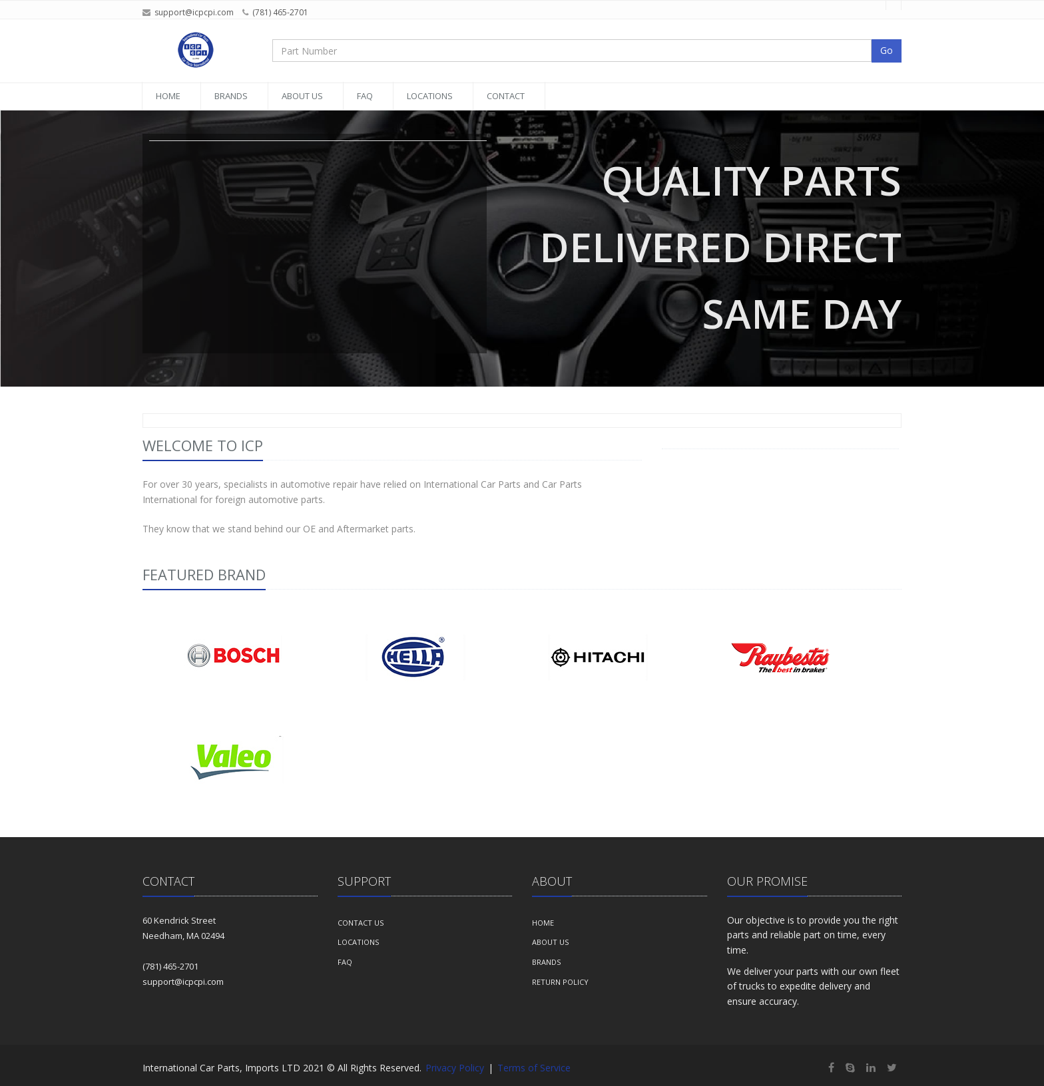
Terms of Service (534, 1067)
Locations (430, 96)
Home (168, 96)
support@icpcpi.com (194, 12)
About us (550, 942)
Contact (506, 96)
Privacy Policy (454, 1067)
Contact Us (361, 923)
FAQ (365, 96)
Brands (231, 96)
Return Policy (560, 982)
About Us (302, 96)
